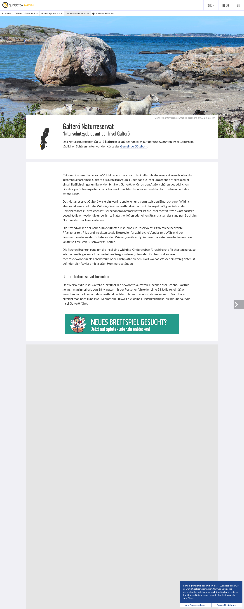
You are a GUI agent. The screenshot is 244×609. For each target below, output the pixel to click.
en (238, 5)
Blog (225, 5)
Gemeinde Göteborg (133, 146)
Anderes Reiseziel (103, 13)
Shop (210, 5)
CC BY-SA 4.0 (207, 117)
